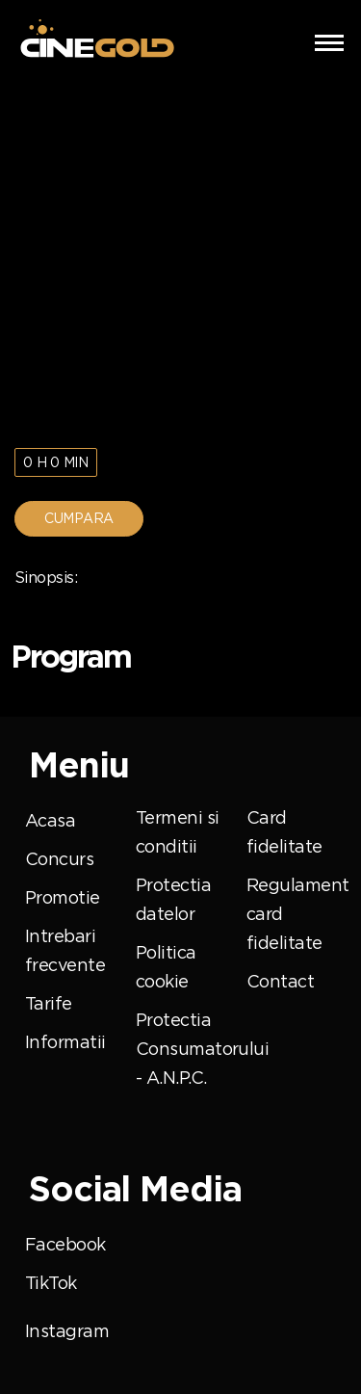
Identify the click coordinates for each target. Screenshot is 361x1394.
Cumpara (79, 518)
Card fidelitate (284, 832)
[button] (329, 41)
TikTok (51, 1283)
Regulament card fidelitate (297, 914)
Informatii (65, 1042)
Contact (280, 981)
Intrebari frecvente (65, 951)
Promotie (62, 897)
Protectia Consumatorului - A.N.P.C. (202, 1049)
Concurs (59, 859)
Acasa (50, 820)
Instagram (67, 1331)
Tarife (48, 1003)
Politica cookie (166, 967)
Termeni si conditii (177, 832)
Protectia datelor (173, 900)
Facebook (65, 1244)
